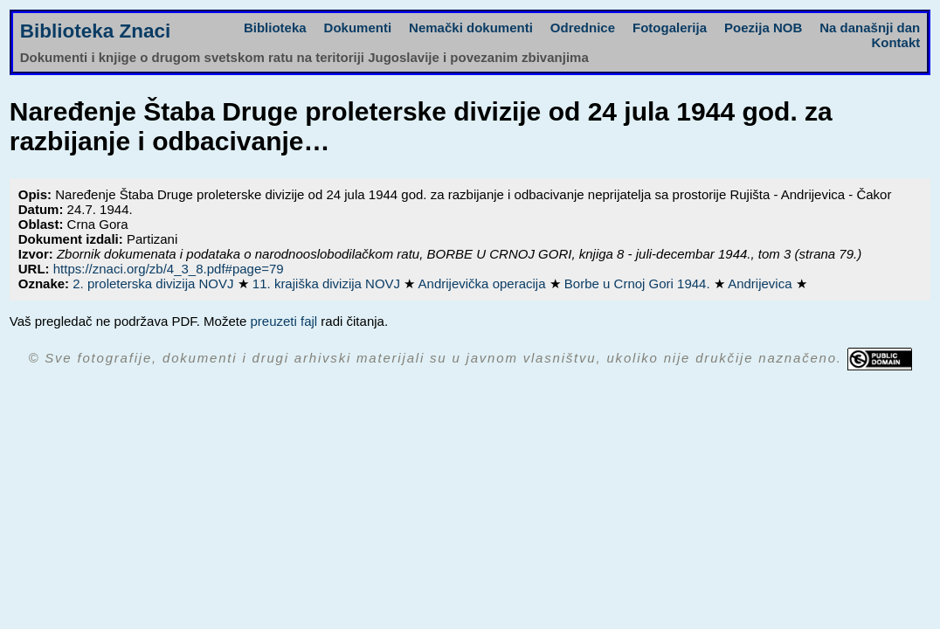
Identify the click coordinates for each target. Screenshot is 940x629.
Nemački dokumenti (471, 27)
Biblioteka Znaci (95, 31)
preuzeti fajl (283, 321)
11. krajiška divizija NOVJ (328, 283)
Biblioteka (275, 27)
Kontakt (895, 42)
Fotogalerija (669, 27)
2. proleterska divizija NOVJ (155, 283)
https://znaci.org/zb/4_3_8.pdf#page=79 (168, 268)
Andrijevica (762, 283)
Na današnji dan (869, 27)
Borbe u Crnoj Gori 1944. (639, 283)
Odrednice (582, 27)
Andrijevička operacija (483, 283)
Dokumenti (358, 27)
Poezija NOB (763, 27)
